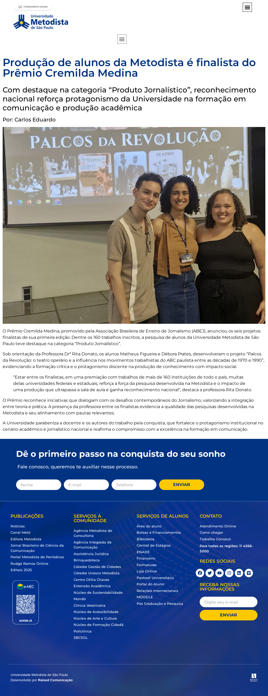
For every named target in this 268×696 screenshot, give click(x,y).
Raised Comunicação (55, 680)
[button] (247, 7)
